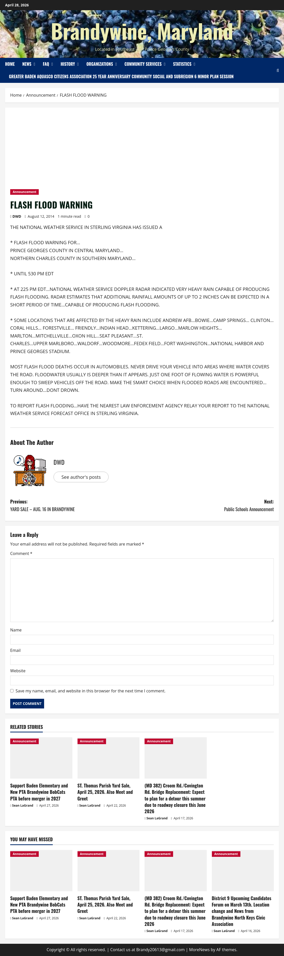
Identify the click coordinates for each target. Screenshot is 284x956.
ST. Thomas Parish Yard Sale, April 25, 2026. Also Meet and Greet (105, 792)
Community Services (143, 64)
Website (17, 671)
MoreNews (199, 949)
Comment (21, 553)
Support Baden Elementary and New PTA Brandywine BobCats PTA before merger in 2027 (39, 792)
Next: (208, 505)
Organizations (99, 64)
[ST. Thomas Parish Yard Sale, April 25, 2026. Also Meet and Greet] (109, 758)
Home (10, 64)
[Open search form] (278, 70)
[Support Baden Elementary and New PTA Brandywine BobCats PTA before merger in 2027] (41, 758)
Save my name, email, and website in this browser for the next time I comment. (90, 691)
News (26, 64)
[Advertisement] (142, 151)
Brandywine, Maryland (142, 31)
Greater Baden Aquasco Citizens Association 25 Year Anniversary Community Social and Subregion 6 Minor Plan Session (121, 76)
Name (16, 630)
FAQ (46, 64)
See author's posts (81, 477)
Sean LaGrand (22, 805)
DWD (16, 216)
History (68, 64)
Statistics (182, 64)
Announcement (24, 192)
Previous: (76, 505)
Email (15, 650)
